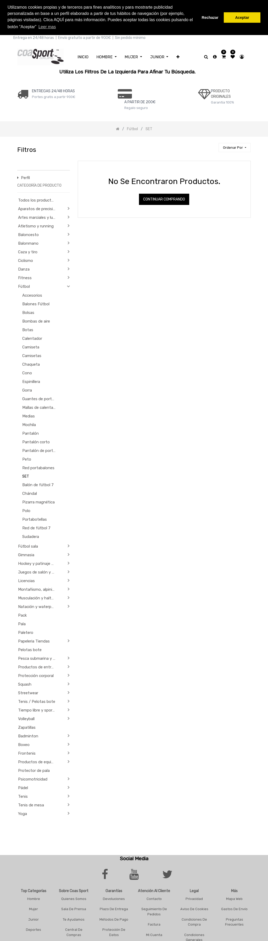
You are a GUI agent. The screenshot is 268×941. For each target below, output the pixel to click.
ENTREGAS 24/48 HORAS (53, 90)
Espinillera (31, 381)
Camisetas (31, 355)
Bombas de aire (36, 320)
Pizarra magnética (38, 501)
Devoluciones (114, 898)
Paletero (25, 632)
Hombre (33, 898)
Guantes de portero (40, 398)
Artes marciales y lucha (38, 217)
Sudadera (30, 536)
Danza (24, 268)
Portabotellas (34, 519)
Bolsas (28, 312)
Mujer (33, 908)
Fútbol (24, 286)
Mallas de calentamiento (41, 407)
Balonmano (28, 242)
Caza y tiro (27, 251)
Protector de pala (34, 770)
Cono (27, 372)
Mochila (29, 424)
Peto (26, 458)
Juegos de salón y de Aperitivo (38, 571)
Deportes (33, 929)
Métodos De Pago (113, 919)
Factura (154, 924)
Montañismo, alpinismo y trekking (38, 589)
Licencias (26, 580)
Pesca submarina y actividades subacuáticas (38, 658)
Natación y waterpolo (37, 606)
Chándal (29, 493)
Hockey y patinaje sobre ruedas (38, 563)
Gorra (27, 389)
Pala (22, 623)
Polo (26, 510)
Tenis (23, 796)
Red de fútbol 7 (36, 527)
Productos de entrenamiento (38, 666)
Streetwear (28, 692)
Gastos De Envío (234, 908)
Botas (27, 329)
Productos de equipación (38, 761)
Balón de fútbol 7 (38, 484)
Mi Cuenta (154, 934)
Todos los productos (37, 199)
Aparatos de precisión (38, 208)
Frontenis (27, 752)
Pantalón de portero (40, 450)
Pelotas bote (30, 649)
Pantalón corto (36, 441)
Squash (24, 683)
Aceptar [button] (242, 17)
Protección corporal (36, 675)
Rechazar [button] (210, 17)
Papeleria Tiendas (34, 640)
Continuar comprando (164, 199)
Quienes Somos (73, 898)
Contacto (154, 898)
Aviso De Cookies (194, 908)
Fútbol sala (28, 545)
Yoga (22, 813)
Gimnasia (26, 554)
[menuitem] (83, 56)
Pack (22, 614)
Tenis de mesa (31, 804)
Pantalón (30, 433)
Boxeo (24, 744)
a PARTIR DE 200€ (139, 101)
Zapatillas (27, 727)
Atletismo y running (36, 225)
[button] (178, 56)
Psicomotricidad (32, 778)
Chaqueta (31, 364)
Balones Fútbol (35, 303)
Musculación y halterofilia (38, 597)
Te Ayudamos (74, 919)
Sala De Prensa (73, 908)
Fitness (25, 277)
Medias (28, 415)
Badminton (28, 735)
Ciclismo (25, 260)
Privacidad (194, 898)
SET (25, 476)
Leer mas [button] (47, 27)
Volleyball (26, 718)
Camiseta (30, 346)
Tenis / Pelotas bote (36, 701)
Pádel (23, 787)
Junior (33, 919)
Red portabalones (38, 467)
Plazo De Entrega (114, 908)
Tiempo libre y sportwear (38, 709)
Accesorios (32, 294)
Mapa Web (234, 898)
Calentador (32, 338)
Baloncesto (28, 234)
